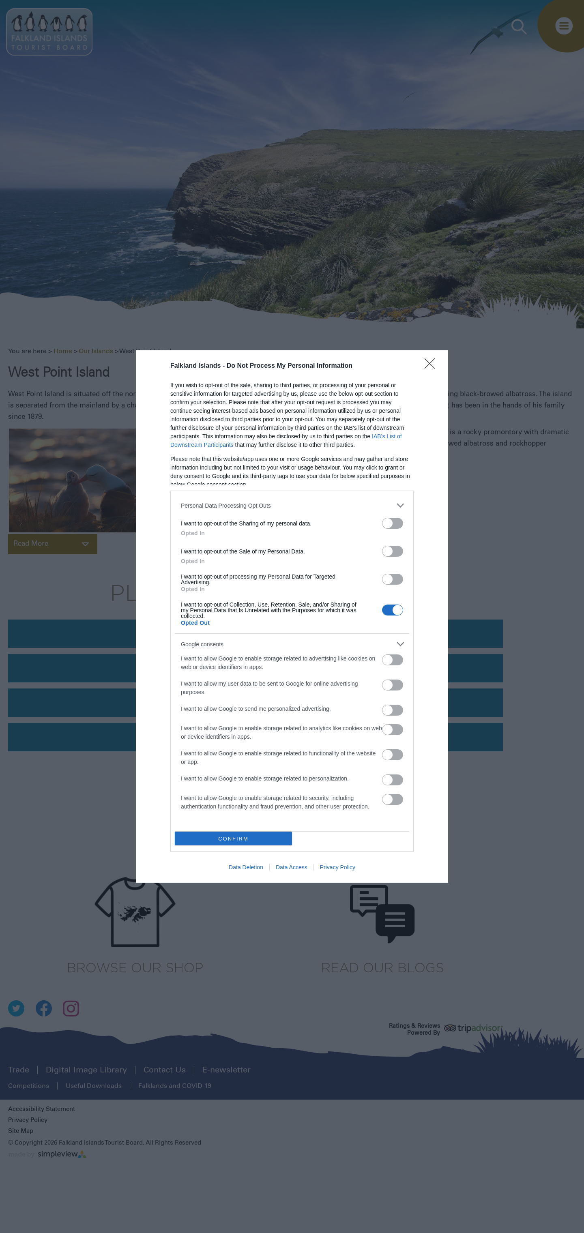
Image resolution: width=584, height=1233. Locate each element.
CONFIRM (233, 839)
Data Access (291, 867)
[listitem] (292, 505)
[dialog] (292, 616)
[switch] (392, 523)
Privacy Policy (337, 867)
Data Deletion (246, 867)
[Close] (432, 366)
